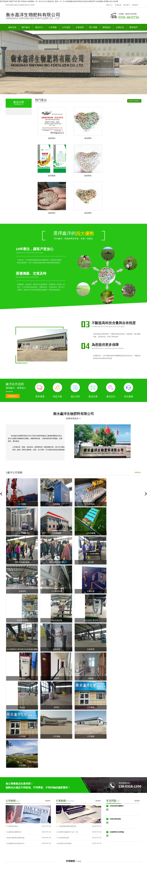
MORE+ (48, 801)
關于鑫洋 (126, 5)
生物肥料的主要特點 (117, 832)
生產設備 (118, 5)
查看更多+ (138, 472)
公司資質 (66, 27)
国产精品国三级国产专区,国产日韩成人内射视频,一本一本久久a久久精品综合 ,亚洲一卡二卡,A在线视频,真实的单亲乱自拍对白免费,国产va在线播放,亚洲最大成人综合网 (59, 1)
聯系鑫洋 (135, 5)
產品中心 (109, 5)
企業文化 (120, 27)
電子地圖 (93, 27)
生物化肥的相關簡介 (117, 806)
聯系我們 (133, 27)
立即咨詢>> (12, 396)
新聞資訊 (106, 27)
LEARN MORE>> (134, 101)
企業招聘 (80, 27)
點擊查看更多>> (73, 418)
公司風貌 (53, 27)
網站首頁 (12, 27)
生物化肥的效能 (115, 819)
